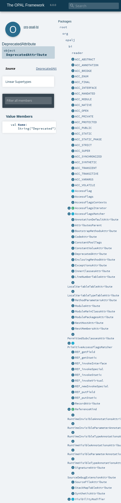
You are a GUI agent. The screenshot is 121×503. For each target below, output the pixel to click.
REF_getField (85, 352)
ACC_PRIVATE (84, 116)
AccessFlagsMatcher (90, 213)
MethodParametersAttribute (96, 300)
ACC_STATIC (83, 133)
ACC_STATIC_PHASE (88, 139)
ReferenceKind (86, 409)
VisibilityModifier (90, 499)
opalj (32, 27)
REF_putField (85, 392)
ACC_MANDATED (85, 93)
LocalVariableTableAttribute (89, 286)
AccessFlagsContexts (91, 202)
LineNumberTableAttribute (95, 276)
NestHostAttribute (89, 323)
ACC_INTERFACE (86, 87)
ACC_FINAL (82, 82)
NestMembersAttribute (91, 328)
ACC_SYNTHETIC (86, 162)
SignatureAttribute (90, 467)
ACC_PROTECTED (86, 122)
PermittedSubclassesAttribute (90, 338)
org (26, 27)
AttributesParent (88, 225)
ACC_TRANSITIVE (86, 173)
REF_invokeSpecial (89, 369)
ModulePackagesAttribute (94, 317)
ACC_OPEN (81, 110)
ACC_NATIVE (83, 105)
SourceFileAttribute (91, 482)
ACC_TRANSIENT (86, 168)
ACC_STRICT (83, 145)
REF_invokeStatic (88, 375)
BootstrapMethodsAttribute (96, 231)
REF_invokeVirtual (89, 380)
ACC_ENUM (81, 76)
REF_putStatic (86, 397)
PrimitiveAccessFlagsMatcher (89, 347)
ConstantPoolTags (88, 242)
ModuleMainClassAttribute (95, 311)
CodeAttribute (86, 236)
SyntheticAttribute (90, 493)
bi (37, 27)
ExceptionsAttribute (91, 265)
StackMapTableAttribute (93, 487)
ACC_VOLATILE (85, 185)
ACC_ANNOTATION (86, 65)
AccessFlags (84, 196)
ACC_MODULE (83, 99)
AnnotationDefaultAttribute (96, 219)
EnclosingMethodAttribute (95, 259)
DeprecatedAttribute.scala (54, 68)
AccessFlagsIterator (91, 208)
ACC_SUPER (82, 150)
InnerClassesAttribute (92, 271)
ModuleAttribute (87, 306)
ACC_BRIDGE (83, 71)
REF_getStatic (86, 357)
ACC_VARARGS (84, 179)
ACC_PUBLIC (83, 128)
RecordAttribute (87, 403)
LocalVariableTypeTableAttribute (93, 295)
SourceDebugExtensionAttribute (91, 477)
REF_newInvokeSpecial (91, 386)
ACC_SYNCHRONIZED (88, 156)
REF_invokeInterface (91, 363)
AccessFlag (83, 191)
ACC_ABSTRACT (85, 59)
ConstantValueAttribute (93, 248)
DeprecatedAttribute (91, 254)
